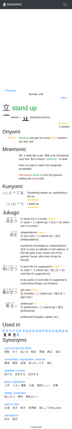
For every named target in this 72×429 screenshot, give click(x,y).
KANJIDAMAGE (12, 4)
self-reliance (11, 415)
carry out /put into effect (17, 348)
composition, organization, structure (24, 359)
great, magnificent (14, 381)
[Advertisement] (36, 51)
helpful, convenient (15, 393)
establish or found (14, 370)
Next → (65, 97)
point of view (11, 404)
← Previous (9, 90)
